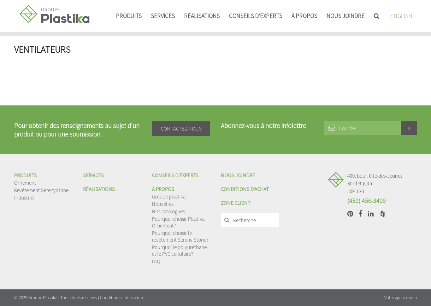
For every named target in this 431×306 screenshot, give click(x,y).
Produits (129, 16)
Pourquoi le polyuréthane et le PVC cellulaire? (179, 250)
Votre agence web (400, 298)
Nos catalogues (168, 211)
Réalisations (202, 16)
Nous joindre (345, 16)
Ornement (25, 182)
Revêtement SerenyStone (41, 190)
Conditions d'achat (245, 189)
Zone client (235, 203)
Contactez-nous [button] (181, 128)
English (401, 16)
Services (163, 16)
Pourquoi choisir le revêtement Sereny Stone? (180, 236)
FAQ (156, 261)
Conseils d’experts (255, 16)
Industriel (24, 197)
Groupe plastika (168, 196)
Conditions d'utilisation (121, 298)
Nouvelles (162, 204)
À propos (304, 16)
